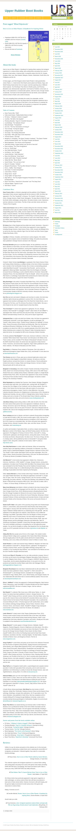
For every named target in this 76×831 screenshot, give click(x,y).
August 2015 (58, 117)
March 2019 (58, 56)
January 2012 (58, 196)
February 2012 (58, 193)
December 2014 (59, 132)
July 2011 (57, 210)
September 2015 (59, 115)
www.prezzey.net (32, 672)
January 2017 (58, 91)
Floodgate (57, 225)
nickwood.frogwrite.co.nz (19, 701)
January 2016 (58, 108)
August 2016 (58, 96)
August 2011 (58, 207)
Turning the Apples (18, 727)
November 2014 (59, 134)
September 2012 (59, 177)
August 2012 (58, 179)
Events (38, 17)
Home (6, 17)
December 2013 (59, 146)
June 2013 (57, 158)
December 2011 (59, 198)
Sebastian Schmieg (38, 825)
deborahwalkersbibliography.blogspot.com (28, 681)
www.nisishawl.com (8, 609)
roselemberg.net (16, 425)
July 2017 (57, 82)
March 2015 (58, 125)
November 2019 (59, 51)
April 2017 (57, 87)
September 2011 (59, 205)
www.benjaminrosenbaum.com (12, 578)
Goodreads (19, 49)
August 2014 (58, 136)
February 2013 (58, 165)
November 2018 (59, 58)
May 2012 (57, 186)
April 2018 (57, 65)
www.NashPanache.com (11, 353)
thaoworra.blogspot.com (14, 716)
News (56, 230)
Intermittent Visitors (59, 228)
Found (19, 733)
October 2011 (58, 203)
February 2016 (58, 106)
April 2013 (57, 162)
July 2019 (57, 54)
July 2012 (57, 181)
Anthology (57, 221)
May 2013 (57, 160)
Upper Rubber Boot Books (24, 10)
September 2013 (59, 153)
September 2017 (59, 77)
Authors (22, 17)
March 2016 (58, 103)
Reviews (17, 55)
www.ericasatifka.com (9, 588)
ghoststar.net (34, 528)
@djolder (43, 528)
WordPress (46, 825)
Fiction (56, 223)
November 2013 (59, 148)
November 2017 (59, 75)
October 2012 (58, 174)
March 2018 (58, 68)
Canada (23, 39)
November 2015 (59, 110)
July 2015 (57, 120)
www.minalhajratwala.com (37, 398)
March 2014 (58, 144)
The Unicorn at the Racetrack (23, 731)
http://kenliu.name (8, 442)
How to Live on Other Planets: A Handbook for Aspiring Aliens (23, 28)
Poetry (56, 232)
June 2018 (57, 61)
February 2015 (58, 127)
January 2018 (58, 73)
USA (6, 41)
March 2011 (58, 212)
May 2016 (57, 101)
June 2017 (57, 84)
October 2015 (58, 113)
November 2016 (59, 94)
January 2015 (58, 129)
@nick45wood (7, 701)
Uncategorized (58, 234)
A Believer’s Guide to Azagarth (19, 723)
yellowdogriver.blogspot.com (14, 293)
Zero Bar (17, 729)
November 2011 (59, 200)
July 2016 (57, 99)
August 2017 (58, 80)
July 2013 (57, 155)
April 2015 (57, 122)
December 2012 (59, 170)
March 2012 (58, 191)
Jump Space (20, 735)
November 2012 (59, 172)
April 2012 (57, 188)
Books (31, 17)
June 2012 (57, 184)
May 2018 (57, 63)
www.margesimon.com (9, 639)
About (14, 17)
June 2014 (57, 141)
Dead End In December (22, 737)
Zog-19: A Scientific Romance (24, 725)
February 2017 (58, 89)
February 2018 (58, 70)
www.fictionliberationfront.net (28, 621)
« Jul (53, 40)
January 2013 (58, 167)
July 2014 (57, 139)
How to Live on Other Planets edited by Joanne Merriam (32, 757)
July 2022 (57, 47)
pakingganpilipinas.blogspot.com (12, 565)
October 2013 (58, 151)
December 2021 (59, 49)
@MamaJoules (7, 411)
